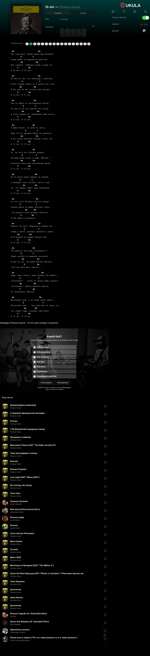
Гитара (83, 13)
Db (54, 44)
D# (62, 44)
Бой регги (41, 367)
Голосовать (46, 383)
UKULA (133, 5)
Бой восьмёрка (43, 352)
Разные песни (69, 7)
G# (89, 44)
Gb (81, 44)
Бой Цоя (40, 362)
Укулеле (57, 13)
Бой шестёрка (43, 347)
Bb (38, 44)
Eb (65, 44)
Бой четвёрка (43, 357)
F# (77, 44)
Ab (27, 44)
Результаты (62, 383)
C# (50, 44)
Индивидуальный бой (46, 376)
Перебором (42, 371)
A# (35, 44)
